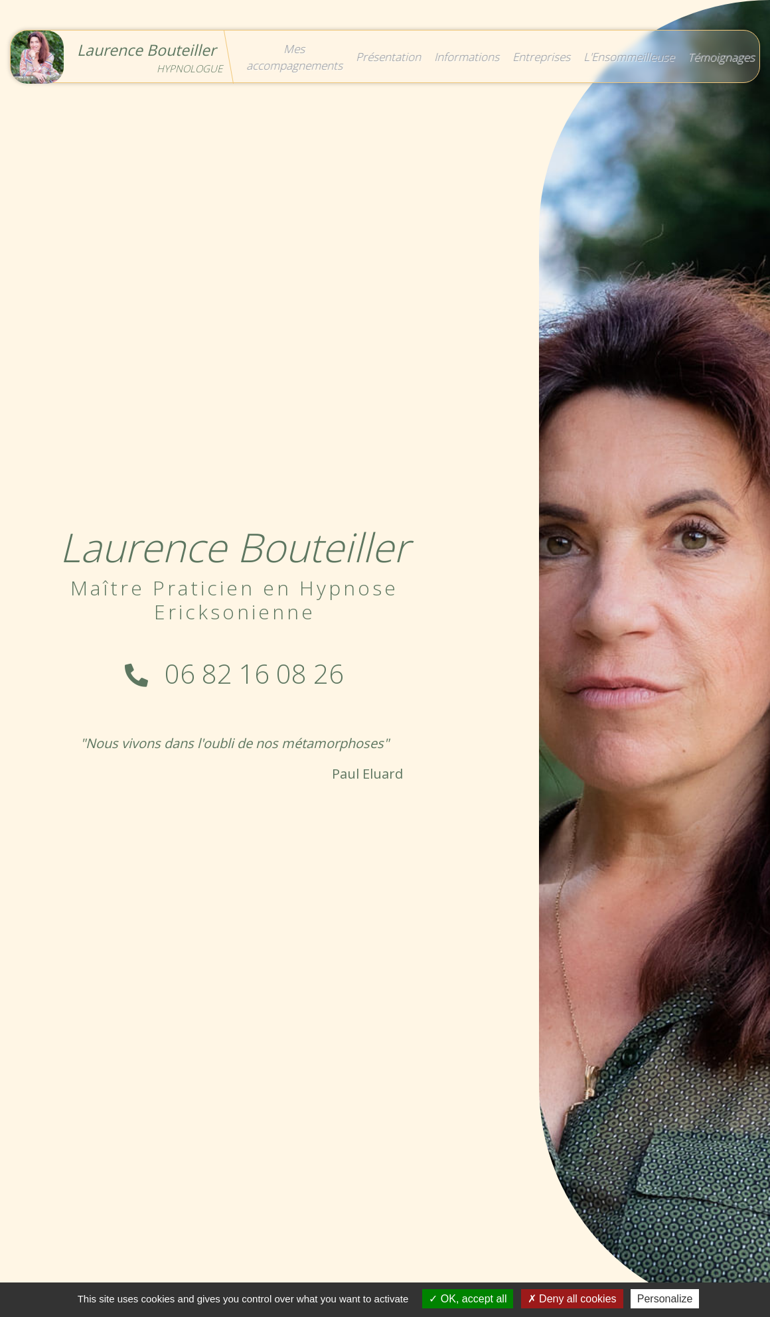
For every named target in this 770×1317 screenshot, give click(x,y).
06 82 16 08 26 (234, 673)
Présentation (387, 56)
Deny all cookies (572, 1298)
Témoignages (719, 56)
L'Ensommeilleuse (628, 56)
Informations (466, 56)
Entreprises (541, 56)
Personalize (665, 1298)
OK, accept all (467, 1298)
